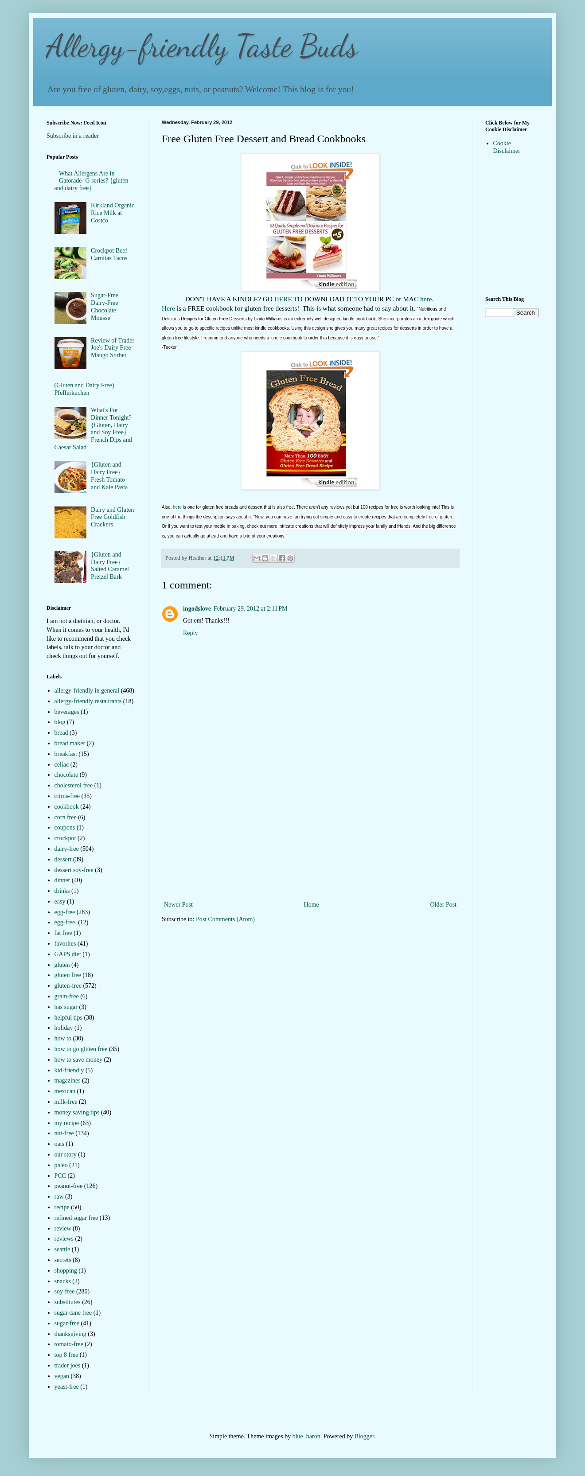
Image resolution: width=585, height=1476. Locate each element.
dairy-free (67, 848)
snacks (63, 1281)
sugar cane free (73, 1312)
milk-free (66, 1101)
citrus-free (67, 796)
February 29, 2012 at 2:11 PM (251, 608)
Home (311, 904)
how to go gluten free (81, 1049)
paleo (61, 1165)
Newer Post (178, 904)
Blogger (364, 1436)
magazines (68, 1080)
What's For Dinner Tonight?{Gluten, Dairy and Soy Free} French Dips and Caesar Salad (93, 429)
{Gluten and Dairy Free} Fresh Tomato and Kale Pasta (109, 475)
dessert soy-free (74, 870)
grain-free (67, 996)
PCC (60, 1175)
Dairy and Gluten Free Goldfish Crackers (112, 517)
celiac (62, 764)
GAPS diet (68, 954)
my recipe (67, 1123)
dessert (63, 859)
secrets (63, 1260)
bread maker (70, 743)
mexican (65, 1091)
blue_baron (306, 1436)
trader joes (68, 1365)
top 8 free (66, 1354)
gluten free (68, 975)
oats (60, 1144)
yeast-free (67, 1386)
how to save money (78, 1059)
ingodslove (197, 608)
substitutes (68, 1302)
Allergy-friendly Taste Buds (202, 46)
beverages (67, 712)
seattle (62, 1249)
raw (59, 1196)
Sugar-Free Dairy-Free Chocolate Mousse (104, 306)
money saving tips (77, 1112)
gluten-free (68, 985)
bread (61, 732)
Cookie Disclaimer (506, 147)
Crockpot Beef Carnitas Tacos (109, 254)
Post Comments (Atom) (225, 919)
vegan (62, 1376)
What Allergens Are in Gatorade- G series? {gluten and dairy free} (92, 181)
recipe (62, 1207)
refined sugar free (76, 1218)
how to (63, 1038)
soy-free (65, 1291)
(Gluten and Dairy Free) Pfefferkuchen (84, 389)
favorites (65, 943)
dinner (62, 880)
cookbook (67, 806)
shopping (66, 1270)
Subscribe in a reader (73, 135)
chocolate (66, 774)
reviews (64, 1238)
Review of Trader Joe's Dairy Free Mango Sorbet (112, 348)
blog (60, 722)
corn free (66, 817)
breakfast (66, 754)
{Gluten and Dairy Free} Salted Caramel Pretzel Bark (110, 565)
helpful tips (68, 1017)
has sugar (66, 1007)
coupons (65, 827)
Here (168, 308)
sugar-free (67, 1323)
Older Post (443, 904)
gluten (62, 965)
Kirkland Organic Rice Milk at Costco (112, 213)
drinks (62, 891)
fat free (63, 933)
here (426, 299)
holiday (64, 1027)
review (63, 1228)
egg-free (65, 912)
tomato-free (69, 1344)
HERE (283, 299)
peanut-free (69, 1186)
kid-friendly (69, 1070)
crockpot (65, 838)
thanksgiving (70, 1334)
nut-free (64, 1133)
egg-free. (66, 922)
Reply (190, 633)
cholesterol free (74, 785)
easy (60, 901)
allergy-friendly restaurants (88, 701)
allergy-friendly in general (87, 690)
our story (66, 1154)
